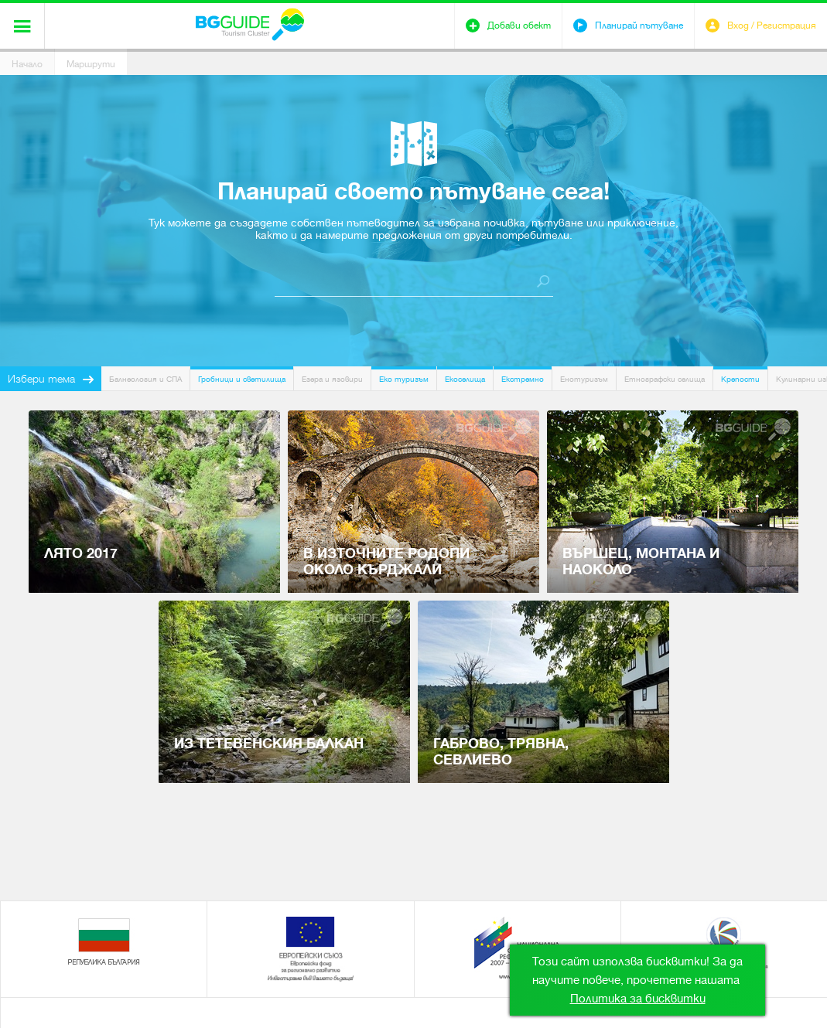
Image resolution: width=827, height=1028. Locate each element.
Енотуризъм (584, 379)
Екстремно (522, 379)
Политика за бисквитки (638, 999)
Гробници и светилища (241, 379)
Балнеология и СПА (145, 379)
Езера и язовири (332, 379)
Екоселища (465, 379)
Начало (27, 64)
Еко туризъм (404, 379)
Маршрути (91, 64)
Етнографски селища (664, 379)
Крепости (740, 379)
